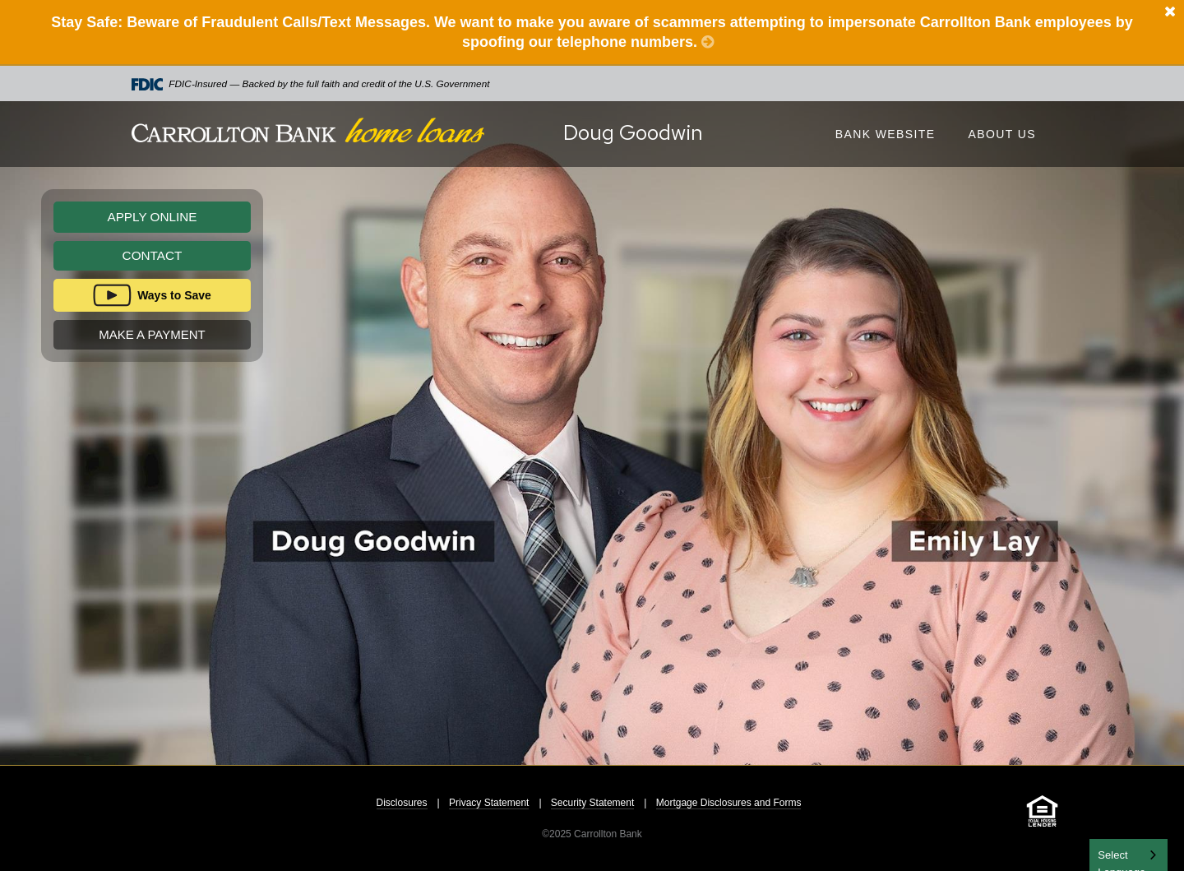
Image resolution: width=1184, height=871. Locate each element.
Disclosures (402, 802)
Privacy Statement (489, 802)
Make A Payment (152, 334)
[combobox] (1128, 855)
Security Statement (592, 802)
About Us (1002, 134)
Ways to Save (174, 295)
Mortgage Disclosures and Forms (729, 802)
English (1116, 853)
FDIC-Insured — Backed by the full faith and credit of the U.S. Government (311, 84)
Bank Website (885, 134)
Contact (153, 255)
